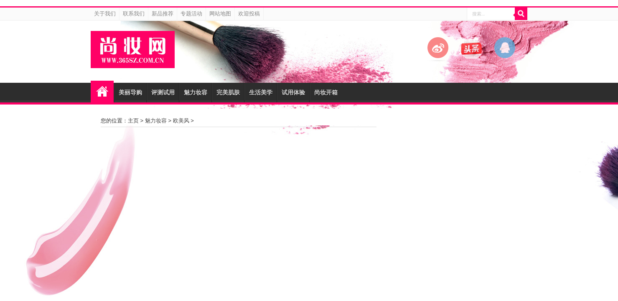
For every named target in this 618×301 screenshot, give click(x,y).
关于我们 (105, 13)
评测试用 (163, 92)
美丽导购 (130, 92)
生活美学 (260, 92)
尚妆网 (102, 91)
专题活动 (191, 13)
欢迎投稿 (249, 13)
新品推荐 (162, 13)
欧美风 (181, 120)
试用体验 (293, 92)
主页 (133, 120)
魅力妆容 (195, 92)
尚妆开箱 (326, 92)
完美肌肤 (228, 92)
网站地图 (220, 13)
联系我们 (134, 13)
